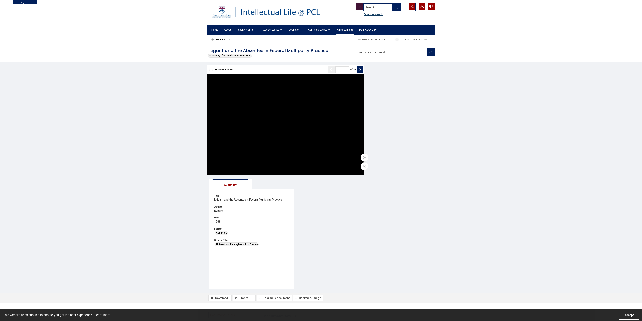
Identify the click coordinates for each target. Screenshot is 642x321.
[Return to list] (224, 39)
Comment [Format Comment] (373, 122)
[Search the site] (373, 7)
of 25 (347, 69)
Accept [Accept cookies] (629, 315)
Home (214, 29)
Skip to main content (25, 3)
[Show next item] (354, 70)
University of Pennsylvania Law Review (230, 55)
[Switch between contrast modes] (431, 7)
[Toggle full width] (359, 158)
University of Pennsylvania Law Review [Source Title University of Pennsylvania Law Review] (388, 134)
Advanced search (365, 13)
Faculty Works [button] (247, 30)
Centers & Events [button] (319, 30)
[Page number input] (337, 70)
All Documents (345, 29)
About (227, 29)
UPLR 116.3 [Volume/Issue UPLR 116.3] (273, 279)
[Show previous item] (325, 70)
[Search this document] (391, 52)
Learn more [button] (102, 315)
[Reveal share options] (411, 7)
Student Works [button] (272, 30)
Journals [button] (295, 30)
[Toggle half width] (359, 166)
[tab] (379, 70)
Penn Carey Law (368, 29)
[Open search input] (401, 7)
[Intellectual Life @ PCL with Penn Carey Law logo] (269, 12)
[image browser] (222, 70)
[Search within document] (431, 52)
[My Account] (421, 7)
